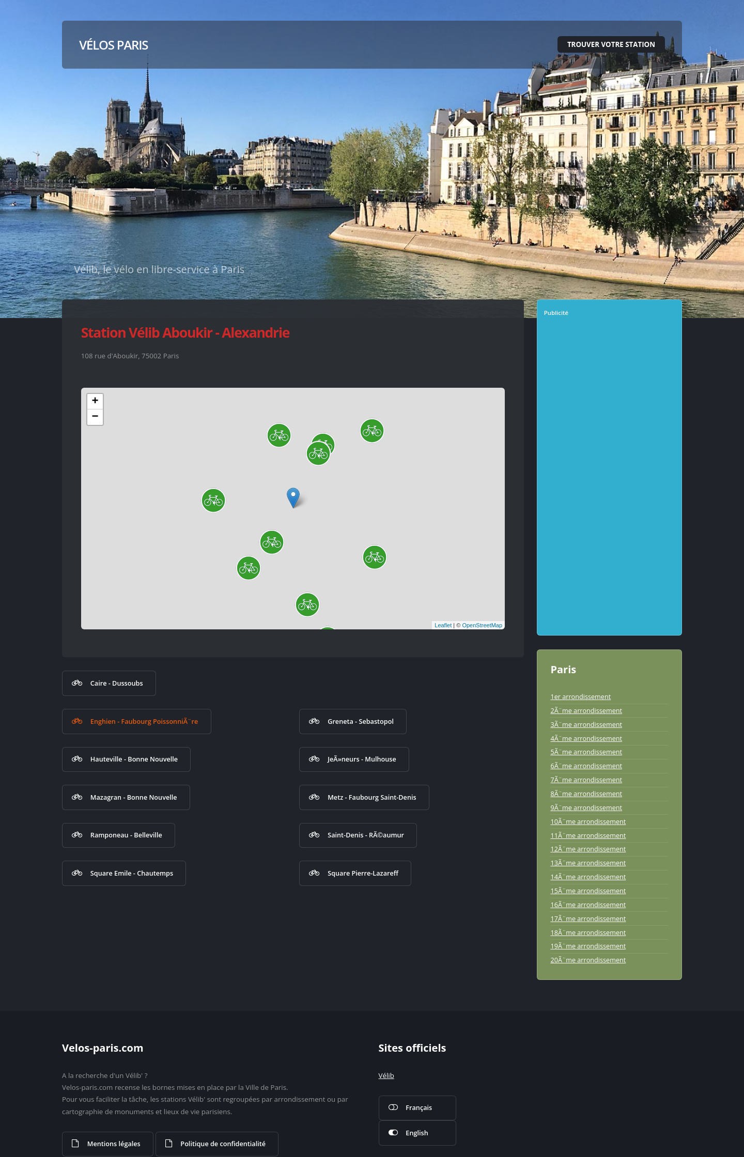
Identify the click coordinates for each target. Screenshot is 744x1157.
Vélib (386, 1075)
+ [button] (95, 401)
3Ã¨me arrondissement (586, 724)
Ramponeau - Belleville (126, 834)
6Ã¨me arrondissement (586, 765)
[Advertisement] (610, 480)
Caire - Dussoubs (116, 683)
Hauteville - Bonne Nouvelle (134, 759)
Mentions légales (114, 1143)
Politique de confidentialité (223, 1143)
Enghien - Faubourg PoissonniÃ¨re (144, 721)
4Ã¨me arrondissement (586, 738)
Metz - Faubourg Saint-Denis (372, 797)
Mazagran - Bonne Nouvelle (133, 797)
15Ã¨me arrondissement (588, 890)
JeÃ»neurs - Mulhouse (362, 759)
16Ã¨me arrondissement (588, 904)
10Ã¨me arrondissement (588, 821)
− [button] (95, 417)
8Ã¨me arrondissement (586, 793)
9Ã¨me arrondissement (586, 807)
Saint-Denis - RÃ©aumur (366, 834)
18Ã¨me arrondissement (588, 932)
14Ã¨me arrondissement (588, 876)
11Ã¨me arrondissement (588, 835)
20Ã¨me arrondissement (588, 959)
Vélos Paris (113, 44)
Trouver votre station (611, 44)
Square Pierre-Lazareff (363, 873)
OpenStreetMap (482, 625)
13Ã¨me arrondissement (588, 862)
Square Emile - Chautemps (131, 873)
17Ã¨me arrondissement (588, 918)
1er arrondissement (580, 696)
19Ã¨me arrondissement (588, 945)
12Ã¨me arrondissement (588, 848)
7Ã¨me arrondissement (586, 779)
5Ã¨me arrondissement (586, 751)
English (417, 1132)
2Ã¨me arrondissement (586, 710)
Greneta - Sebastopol (361, 721)
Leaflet (443, 625)
